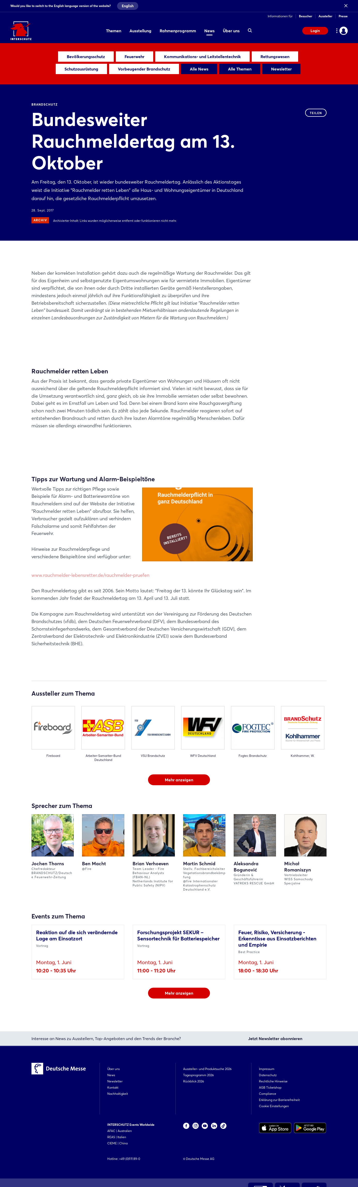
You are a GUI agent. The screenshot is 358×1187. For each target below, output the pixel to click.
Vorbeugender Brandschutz (144, 69)
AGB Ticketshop (270, 1087)
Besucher (305, 16)
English (128, 6)
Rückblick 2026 (193, 1081)
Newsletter (281, 69)
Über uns (113, 1069)
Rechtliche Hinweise (273, 1081)
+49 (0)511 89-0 (129, 1159)
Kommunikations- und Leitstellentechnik (202, 56)
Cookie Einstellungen (274, 1106)
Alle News (199, 69)
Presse (343, 16)
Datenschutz (268, 1075)
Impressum (266, 1069)
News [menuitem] (209, 30)
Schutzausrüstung (81, 69)
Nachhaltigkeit (117, 1094)
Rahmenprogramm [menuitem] (178, 30)
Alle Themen (239, 69)
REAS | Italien (116, 1137)
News (111, 1075)
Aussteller (325, 16)
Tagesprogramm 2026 (198, 1075)
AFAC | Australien (119, 1131)
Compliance (267, 1094)
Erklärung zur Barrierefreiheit (279, 1100)
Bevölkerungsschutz (86, 56)
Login (315, 30)
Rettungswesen (275, 56)
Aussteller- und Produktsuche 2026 (207, 1069)
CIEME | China (117, 1143)
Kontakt (112, 1087)
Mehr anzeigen (179, 779)
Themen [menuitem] (113, 30)
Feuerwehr (134, 56)
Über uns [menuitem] (231, 30)
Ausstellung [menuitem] (140, 30)
